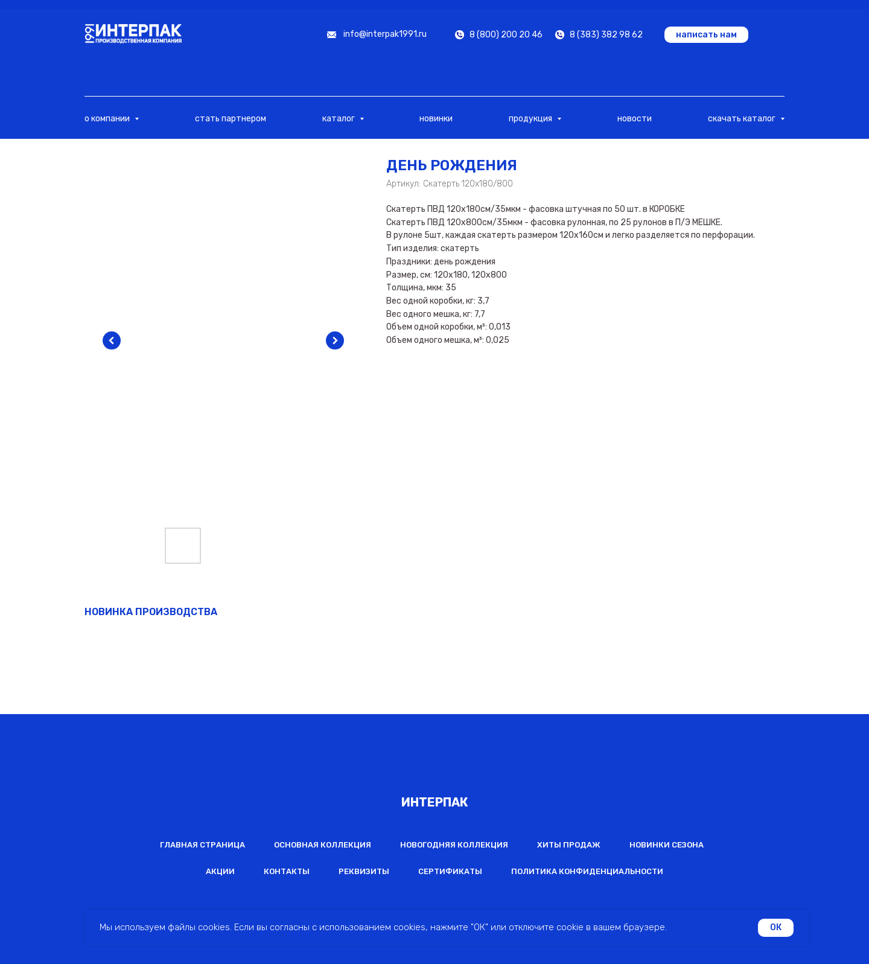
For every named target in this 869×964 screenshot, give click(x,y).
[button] (706, 35)
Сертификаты (450, 871)
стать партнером (230, 118)
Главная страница (202, 844)
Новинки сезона (666, 844)
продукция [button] (531, 118)
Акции (220, 871)
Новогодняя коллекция (454, 844)
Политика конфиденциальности (587, 871)
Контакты (287, 871)
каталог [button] (339, 118)
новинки (436, 118)
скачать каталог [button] (742, 118)
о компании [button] (108, 118)
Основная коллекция (322, 844)
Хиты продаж (568, 844)
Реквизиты (364, 871)
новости (634, 118)
